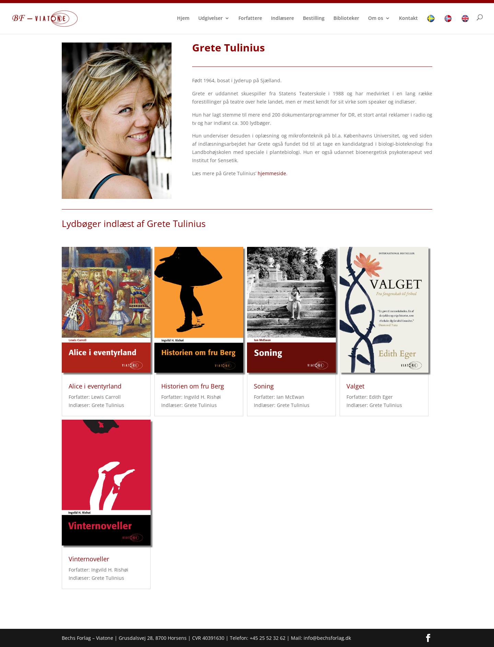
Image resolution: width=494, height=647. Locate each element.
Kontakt (408, 18)
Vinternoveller (89, 559)
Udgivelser (210, 18)
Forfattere (250, 18)
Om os (375, 18)
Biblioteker (346, 18)
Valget (355, 386)
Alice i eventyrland (95, 386)
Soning (264, 386)
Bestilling (314, 18)
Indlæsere (282, 18)
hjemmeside (272, 173)
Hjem (183, 18)
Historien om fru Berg (192, 386)
